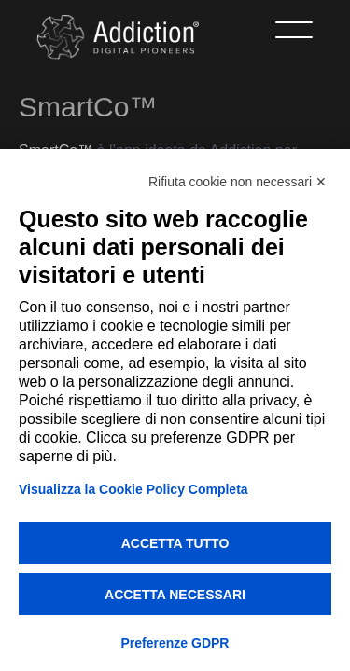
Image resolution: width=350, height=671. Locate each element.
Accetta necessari (175, 594)
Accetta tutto (175, 543)
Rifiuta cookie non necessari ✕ (237, 181)
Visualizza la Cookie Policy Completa (133, 489)
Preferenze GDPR (175, 643)
